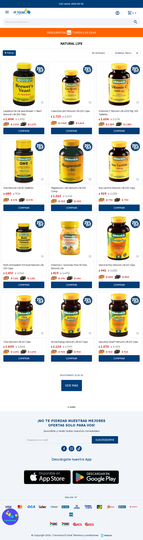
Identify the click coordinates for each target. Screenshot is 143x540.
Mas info (71, 497)
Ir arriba (71, 407)
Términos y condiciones (85, 535)
